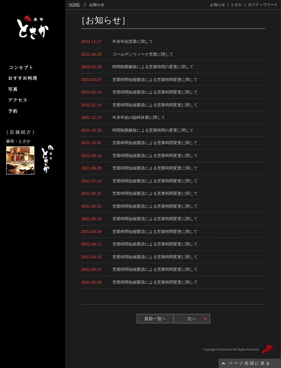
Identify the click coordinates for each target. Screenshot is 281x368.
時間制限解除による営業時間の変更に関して (153, 66)
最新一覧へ (155, 318)
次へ (191, 318)
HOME (74, 5)
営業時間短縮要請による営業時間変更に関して (155, 79)
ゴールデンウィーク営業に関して (142, 54)
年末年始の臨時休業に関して (138, 117)
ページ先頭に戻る (250, 363)
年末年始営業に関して (132, 41)
